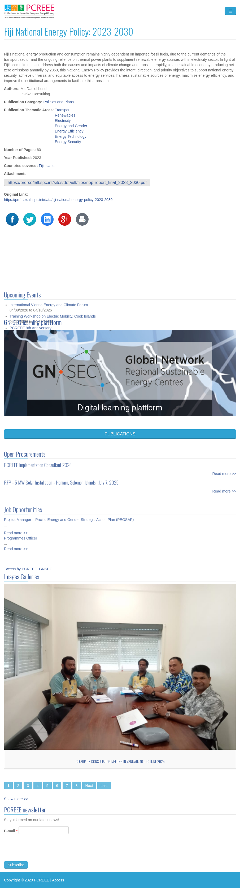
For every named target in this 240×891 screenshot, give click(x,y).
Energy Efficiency (69, 131)
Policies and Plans (58, 102)
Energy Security (68, 142)
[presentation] (44, 853)
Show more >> (16, 799)
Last (104, 785)
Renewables (65, 115)
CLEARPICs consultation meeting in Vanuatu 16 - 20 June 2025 (120, 761)
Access (58, 880)
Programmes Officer (20, 536)
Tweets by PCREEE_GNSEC (28, 569)
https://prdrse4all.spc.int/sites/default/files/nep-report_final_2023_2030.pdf (77, 182)
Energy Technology (70, 136)
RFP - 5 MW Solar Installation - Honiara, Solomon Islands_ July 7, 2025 (61, 480)
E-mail (11, 833)
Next (89, 785)
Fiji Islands (47, 166)
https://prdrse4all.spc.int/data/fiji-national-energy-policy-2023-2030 (58, 200)
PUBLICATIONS (119, 434)
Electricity (63, 120)
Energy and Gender (71, 126)
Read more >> (224, 471)
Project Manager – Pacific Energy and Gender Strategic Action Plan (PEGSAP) (69, 517)
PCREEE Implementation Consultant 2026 (38, 462)
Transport (63, 110)
